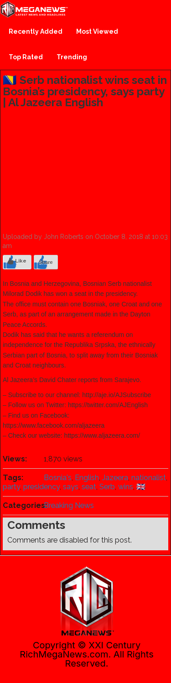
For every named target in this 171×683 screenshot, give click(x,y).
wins (125, 486)
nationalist (148, 477)
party (11, 486)
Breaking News (69, 505)
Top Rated (26, 57)
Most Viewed (97, 31)
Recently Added (35, 31)
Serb (107, 486)
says (70, 486)
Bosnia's (58, 477)
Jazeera (115, 477)
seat (89, 486)
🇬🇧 (140, 486)
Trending (72, 57)
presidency (41, 486)
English (87, 477)
